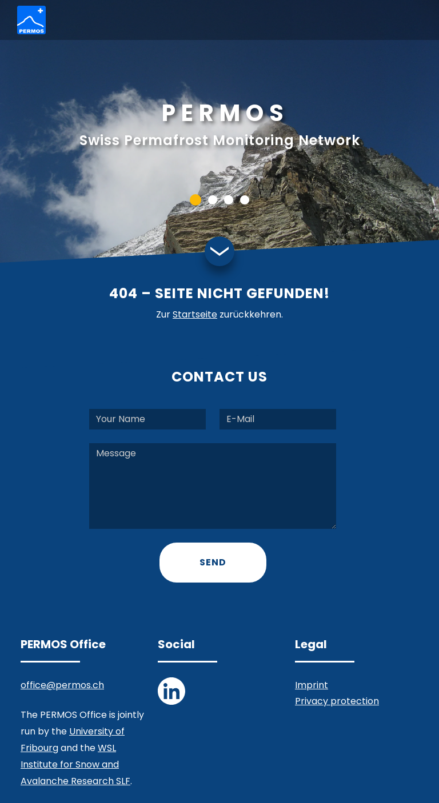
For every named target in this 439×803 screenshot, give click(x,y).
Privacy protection (337, 701)
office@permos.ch (62, 685)
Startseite (195, 314)
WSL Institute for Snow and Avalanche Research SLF (75, 764)
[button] (195, 200)
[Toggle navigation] (413, 20)
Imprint (311, 685)
